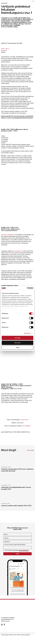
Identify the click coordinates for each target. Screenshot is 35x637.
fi (33, 1)
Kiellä (17, 347)
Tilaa (17, 554)
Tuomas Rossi (24, 419)
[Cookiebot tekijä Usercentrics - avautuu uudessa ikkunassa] (26, 288)
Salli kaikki (17, 337)
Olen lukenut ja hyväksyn (16, 550)
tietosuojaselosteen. (24, 550)
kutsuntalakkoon (17, 251)
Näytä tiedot (27, 333)
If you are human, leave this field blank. (14, 544)
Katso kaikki (30, 450)
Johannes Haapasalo (7, 234)
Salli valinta (17, 342)
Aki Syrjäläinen (26, 426)
